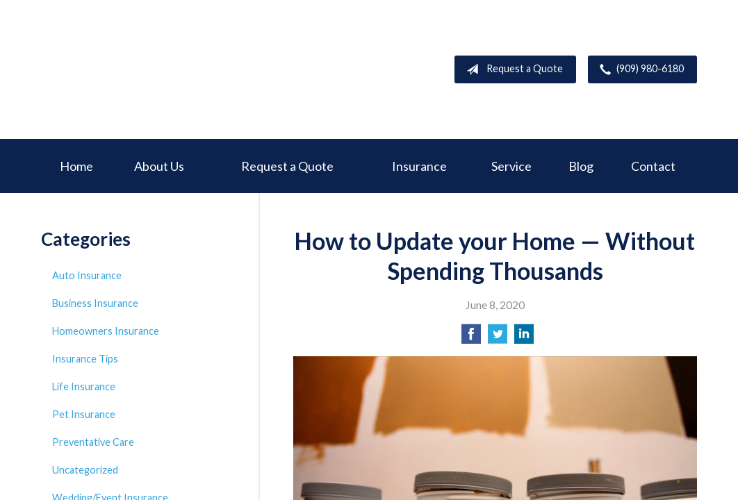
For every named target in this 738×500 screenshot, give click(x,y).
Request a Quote (512, 69)
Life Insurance (83, 386)
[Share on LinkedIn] (524, 337)
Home (76, 166)
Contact (653, 166)
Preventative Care (93, 442)
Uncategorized (85, 470)
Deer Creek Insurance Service (145, 69)
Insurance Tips (85, 359)
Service (511, 166)
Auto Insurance (87, 275)
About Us (159, 166)
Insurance (419, 166)
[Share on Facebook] (471, 337)
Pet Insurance (83, 414)
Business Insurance (95, 303)
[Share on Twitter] (497, 337)
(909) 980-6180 (639, 69)
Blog (580, 166)
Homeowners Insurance (105, 331)
